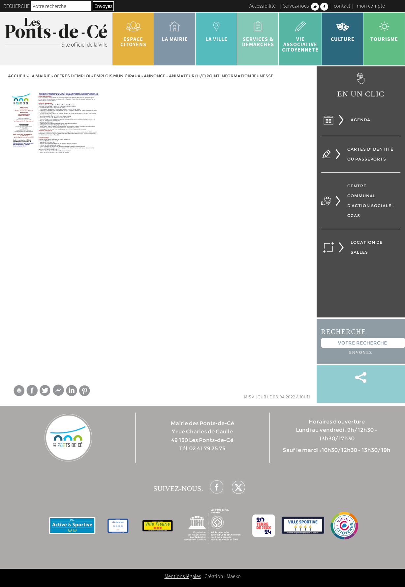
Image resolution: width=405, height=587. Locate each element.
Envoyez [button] (103, 6)
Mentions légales (183, 576)
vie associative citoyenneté (300, 34)
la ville (216, 29)
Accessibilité (262, 5)
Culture (342, 29)
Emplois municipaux (117, 75)
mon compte (371, 5)
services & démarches (257, 32)
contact (342, 5)
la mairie (174, 29)
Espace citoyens (133, 32)
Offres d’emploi (72, 75)
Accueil (17, 75)
